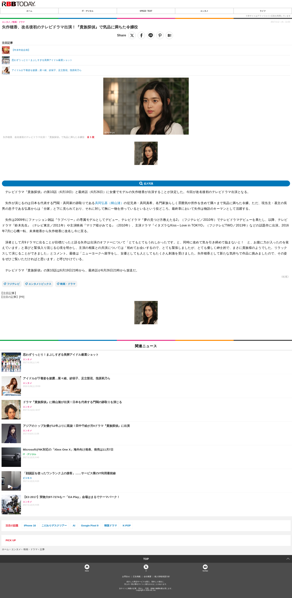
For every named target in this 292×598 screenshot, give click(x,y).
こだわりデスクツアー (54, 525)
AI (74, 525)
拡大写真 (148, 183)
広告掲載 (137, 577)
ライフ (263, 11)
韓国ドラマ (110, 525)
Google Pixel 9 (89, 525)
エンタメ (204, 11)
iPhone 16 (30, 525)
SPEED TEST (146, 11)
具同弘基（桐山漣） (109, 203)
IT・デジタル (87, 11)
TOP (146, 558)
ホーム (29, 11)
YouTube (205, 571)
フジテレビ (13, 283)
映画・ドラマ (67, 283)
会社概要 (147, 577)
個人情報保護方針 (162, 577)
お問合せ (126, 577)
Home (87, 571)
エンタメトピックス (40, 283)
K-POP (127, 525)
